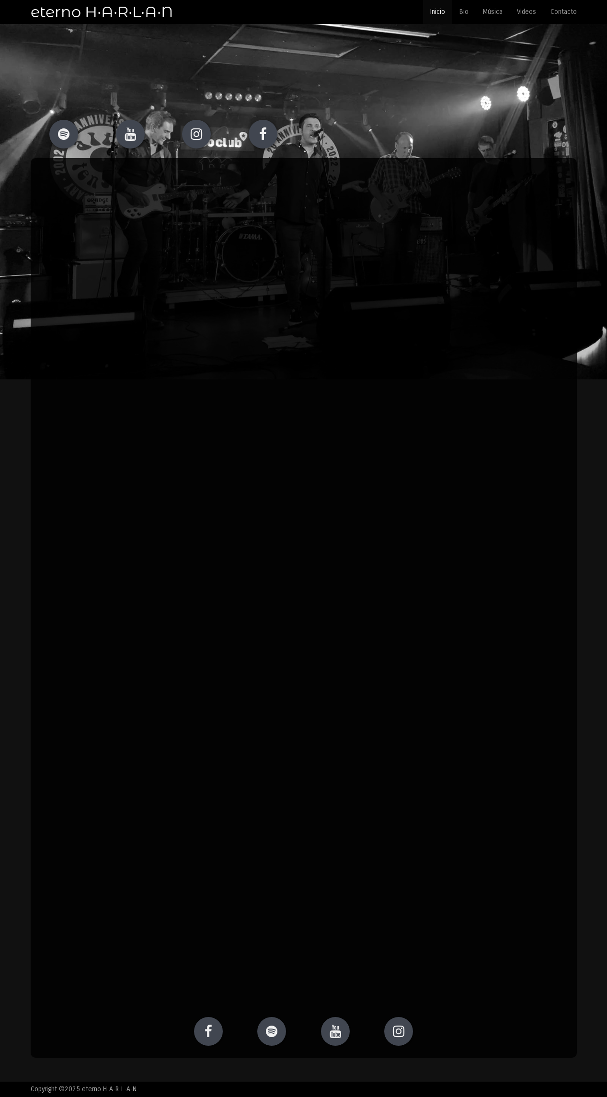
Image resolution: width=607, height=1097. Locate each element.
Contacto (563, 12)
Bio (464, 12)
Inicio (437, 12)
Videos (526, 12)
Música (493, 12)
